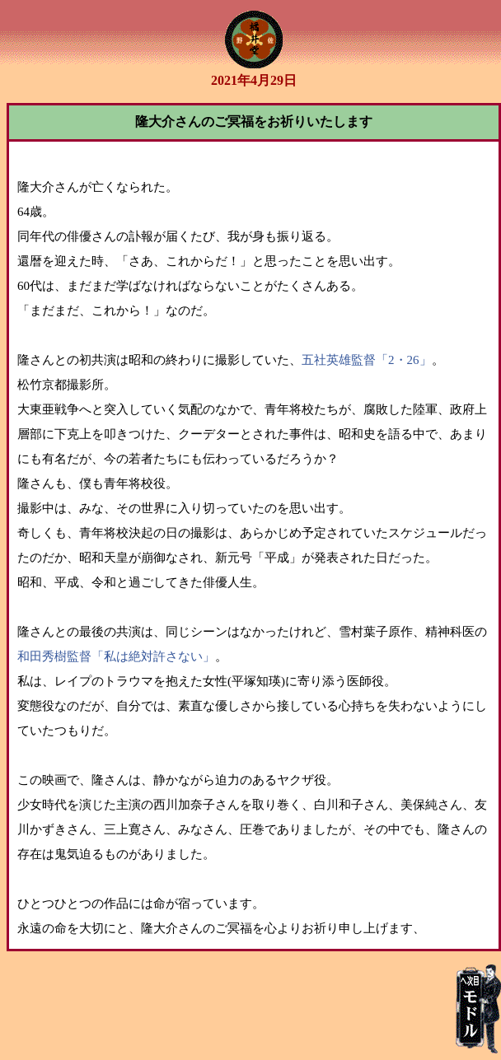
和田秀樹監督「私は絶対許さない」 (116, 656)
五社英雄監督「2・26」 (367, 360)
